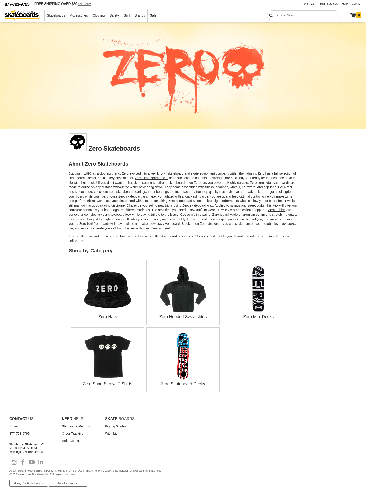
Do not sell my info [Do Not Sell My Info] (68, 483)
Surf (127, 15)
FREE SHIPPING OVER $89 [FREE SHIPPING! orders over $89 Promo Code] (62, 4)
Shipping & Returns (76, 426)
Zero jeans (220, 214)
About (12, 470)
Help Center (70, 441)
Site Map (60, 470)
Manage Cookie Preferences (28, 483)
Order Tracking (73, 433)
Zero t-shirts (277, 210)
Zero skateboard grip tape (137, 196)
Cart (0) (356, 3)
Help (345, 3)
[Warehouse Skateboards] (25, 15)
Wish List (309, 3)
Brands (140, 15)
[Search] (303, 15)
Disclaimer (126, 470)
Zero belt (85, 223)
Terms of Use (75, 470)
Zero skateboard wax (197, 205)
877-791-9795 (17, 4)
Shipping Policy (44, 470)
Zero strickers (210, 223)
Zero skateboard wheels (185, 201)
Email (13, 426)
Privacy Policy (92, 470)
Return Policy (25, 470)
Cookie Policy (110, 470)
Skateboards (56, 15)
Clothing (99, 15)
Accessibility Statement (147, 470)
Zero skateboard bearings (127, 192)
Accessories (79, 15)
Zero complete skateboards (270, 182)
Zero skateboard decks (151, 178)
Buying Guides (329, 3)
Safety (114, 15)
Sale (153, 15)
